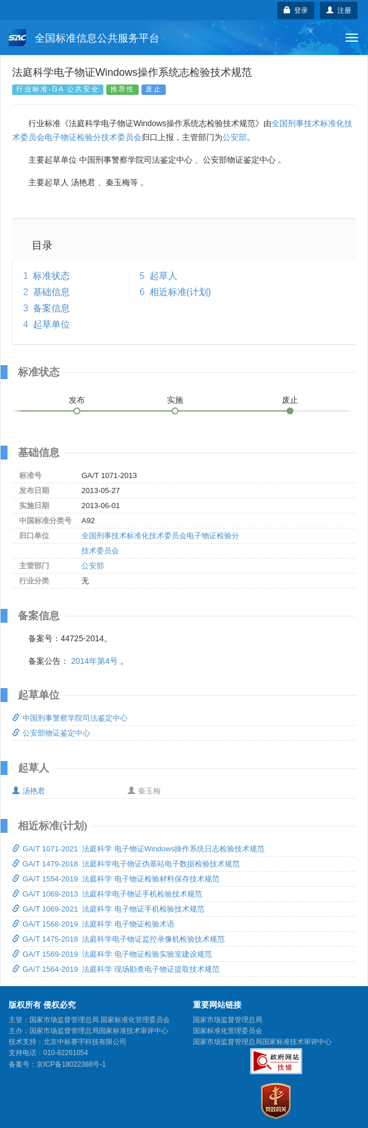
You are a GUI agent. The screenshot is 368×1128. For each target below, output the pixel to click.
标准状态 (51, 276)
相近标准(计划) (180, 292)
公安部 (234, 137)
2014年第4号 (94, 661)
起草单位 (51, 324)
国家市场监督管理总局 (227, 1020)
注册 (338, 10)
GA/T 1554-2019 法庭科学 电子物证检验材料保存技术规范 (116, 879)
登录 (296, 10)
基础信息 (51, 292)
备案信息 (51, 308)
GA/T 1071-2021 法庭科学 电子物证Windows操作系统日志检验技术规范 (138, 848)
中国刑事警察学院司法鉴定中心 (70, 718)
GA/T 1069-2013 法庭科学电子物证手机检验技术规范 (107, 894)
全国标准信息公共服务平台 (84, 37)
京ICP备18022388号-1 (71, 1064)
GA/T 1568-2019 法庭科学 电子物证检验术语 (93, 924)
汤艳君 (28, 791)
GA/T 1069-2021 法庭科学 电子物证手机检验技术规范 (108, 909)
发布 (77, 400)
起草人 (163, 276)
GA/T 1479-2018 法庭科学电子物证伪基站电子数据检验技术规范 (126, 863)
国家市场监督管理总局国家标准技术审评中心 (262, 1042)
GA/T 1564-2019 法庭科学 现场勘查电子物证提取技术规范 (116, 969)
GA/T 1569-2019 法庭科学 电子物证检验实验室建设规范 (112, 954)
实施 (175, 400)
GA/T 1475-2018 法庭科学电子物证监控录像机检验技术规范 (118, 939)
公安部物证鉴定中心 (51, 733)
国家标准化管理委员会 (227, 1031)
